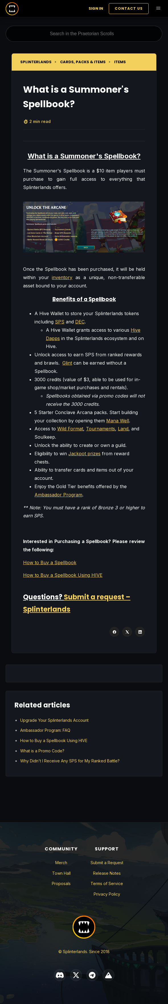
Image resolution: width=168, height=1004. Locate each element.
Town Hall (61, 873)
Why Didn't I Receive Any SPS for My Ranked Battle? (70, 760)
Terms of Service (107, 883)
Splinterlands (36, 62)
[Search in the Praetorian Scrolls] (84, 34)
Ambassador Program (58, 495)
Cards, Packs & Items (83, 62)
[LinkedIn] (140, 632)
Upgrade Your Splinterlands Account (54, 720)
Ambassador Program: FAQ (45, 730)
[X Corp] (127, 632)
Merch (61, 862)
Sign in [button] (96, 8)
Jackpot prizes (84, 453)
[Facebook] (114, 632)
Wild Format (70, 429)
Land (123, 429)
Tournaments (100, 429)
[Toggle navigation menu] (158, 9)
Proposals (61, 883)
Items (120, 62)
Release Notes (107, 873)
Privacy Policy (107, 894)
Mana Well (117, 421)
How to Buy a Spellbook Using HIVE (63, 575)
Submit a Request (107, 862)
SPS (59, 322)
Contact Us (129, 8)
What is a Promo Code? (42, 750)
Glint (67, 363)
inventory (62, 277)
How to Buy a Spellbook (49, 562)
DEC (80, 322)
